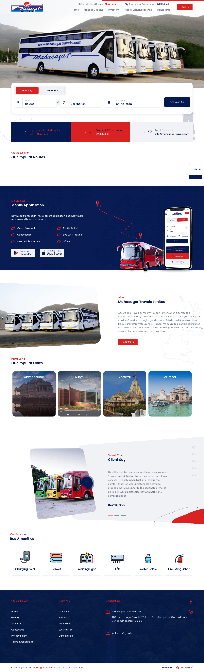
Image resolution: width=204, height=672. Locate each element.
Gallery (15, 618)
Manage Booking (93, 10)
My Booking (65, 624)
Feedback (64, 618)
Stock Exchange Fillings (138, 10)
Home (75, 10)
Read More (128, 342)
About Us (16, 624)
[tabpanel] (138, 484)
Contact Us (163, 10)
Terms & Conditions (22, 642)
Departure (121, 100)
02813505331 (163, 4)
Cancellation (66, 636)
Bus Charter (65, 630)
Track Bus (64, 612)
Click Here (110, 4)
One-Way (27, 90)
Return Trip (52, 90)
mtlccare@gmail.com (124, 633)
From (27, 100)
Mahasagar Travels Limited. (46, 668)
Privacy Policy (19, 636)
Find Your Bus (177, 102)
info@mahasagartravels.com (172, 134)
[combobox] (41, 104)
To (72, 100)
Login (185, 7)
